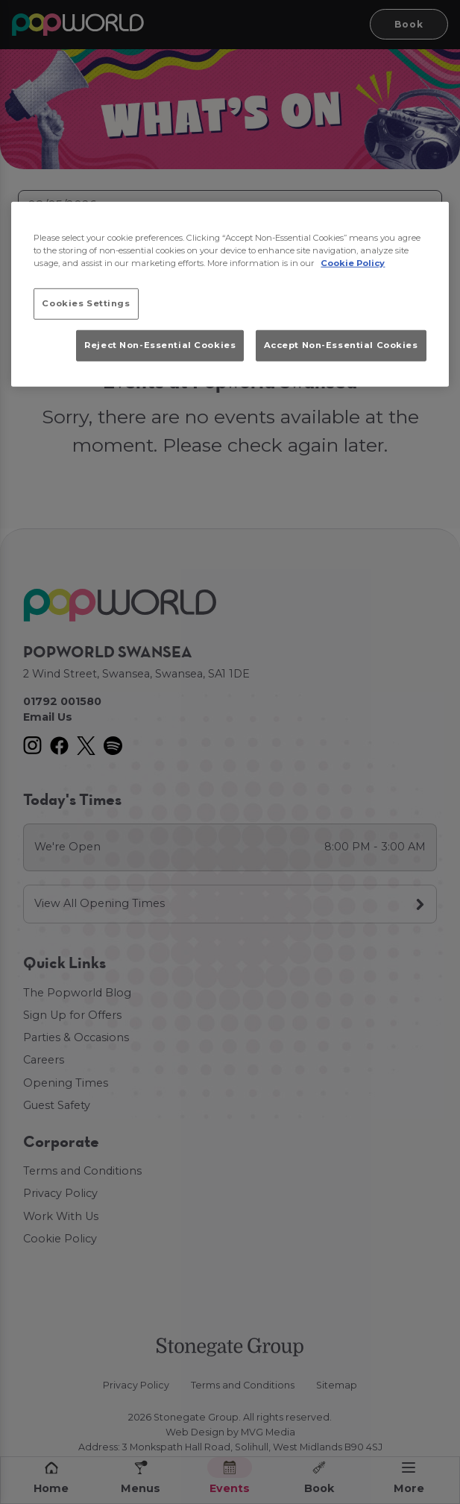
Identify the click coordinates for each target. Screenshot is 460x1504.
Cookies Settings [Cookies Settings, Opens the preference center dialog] (86, 303)
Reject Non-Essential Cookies (160, 345)
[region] (229, 293)
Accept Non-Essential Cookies (341, 345)
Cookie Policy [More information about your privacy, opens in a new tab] (353, 263)
